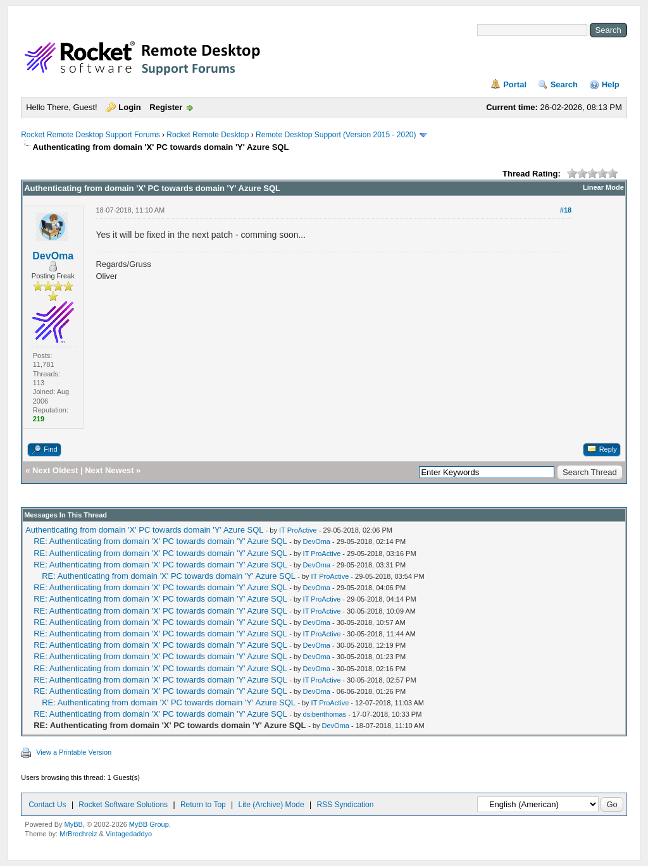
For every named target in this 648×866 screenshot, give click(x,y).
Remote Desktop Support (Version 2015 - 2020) (336, 134)
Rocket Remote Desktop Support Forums (90, 134)
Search (564, 84)
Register (165, 107)
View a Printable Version (73, 752)
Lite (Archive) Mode (271, 804)
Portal (514, 84)
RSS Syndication (344, 804)
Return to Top (203, 804)
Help (611, 84)
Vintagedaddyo (129, 834)
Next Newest (109, 470)
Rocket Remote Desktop (207, 134)
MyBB (74, 824)
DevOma (52, 256)
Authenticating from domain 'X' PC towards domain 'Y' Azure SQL (144, 530)
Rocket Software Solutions (123, 804)
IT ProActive (298, 530)
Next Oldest (55, 470)
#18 (565, 210)
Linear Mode (603, 187)
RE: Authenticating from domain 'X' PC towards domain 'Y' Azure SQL (160, 541)
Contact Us (47, 804)
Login (129, 107)
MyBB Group (149, 824)
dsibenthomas (325, 714)
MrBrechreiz (78, 834)
